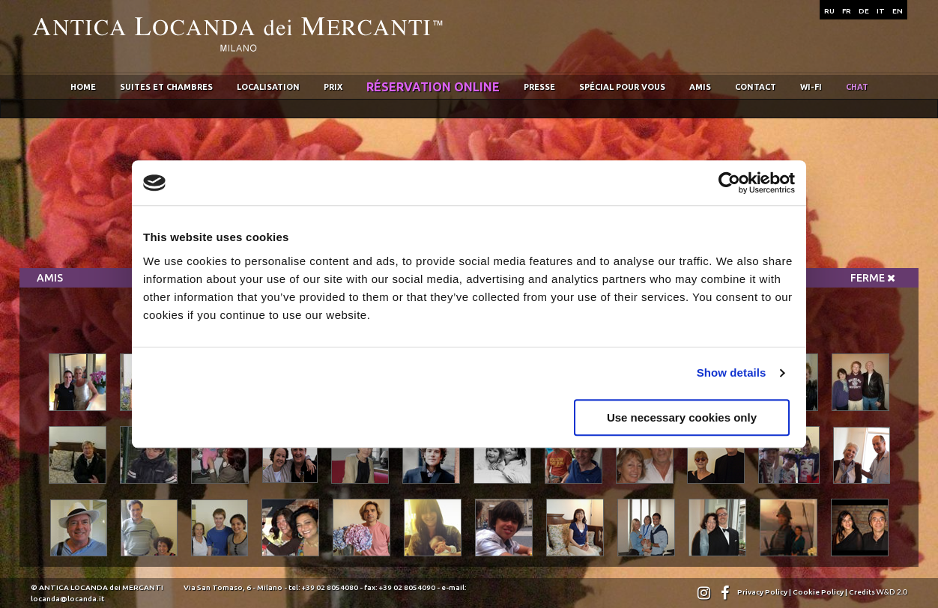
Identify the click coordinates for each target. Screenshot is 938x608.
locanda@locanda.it (67, 599)
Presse (539, 86)
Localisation (268, 86)
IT (881, 11)
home (83, 86)
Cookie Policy (818, 592)
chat (857, 86)
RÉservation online (433, 87)
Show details (731, 372)
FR (846, 11)
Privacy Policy (762, 592)
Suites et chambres (166, 86)
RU (829, 11)
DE (864, 11)
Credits (878, 592)
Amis (700, 86)
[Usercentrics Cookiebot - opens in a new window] (729, 182)
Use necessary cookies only (682, 417)
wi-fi (811, 86)
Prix (333, 86)
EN (897, 11)
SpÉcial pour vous (622, 86)
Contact (755, 86)
